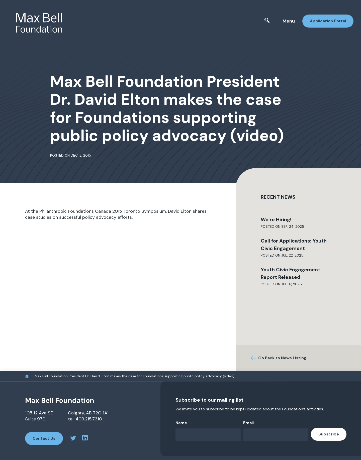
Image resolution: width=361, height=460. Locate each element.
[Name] (208, 434)
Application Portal (328, 21)
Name (181, 422)
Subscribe (328, 434)
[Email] (275, 434)
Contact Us (44, 438)
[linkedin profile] (85, 438)
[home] (27, 376)
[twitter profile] (73, 439)
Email (248, 422)
